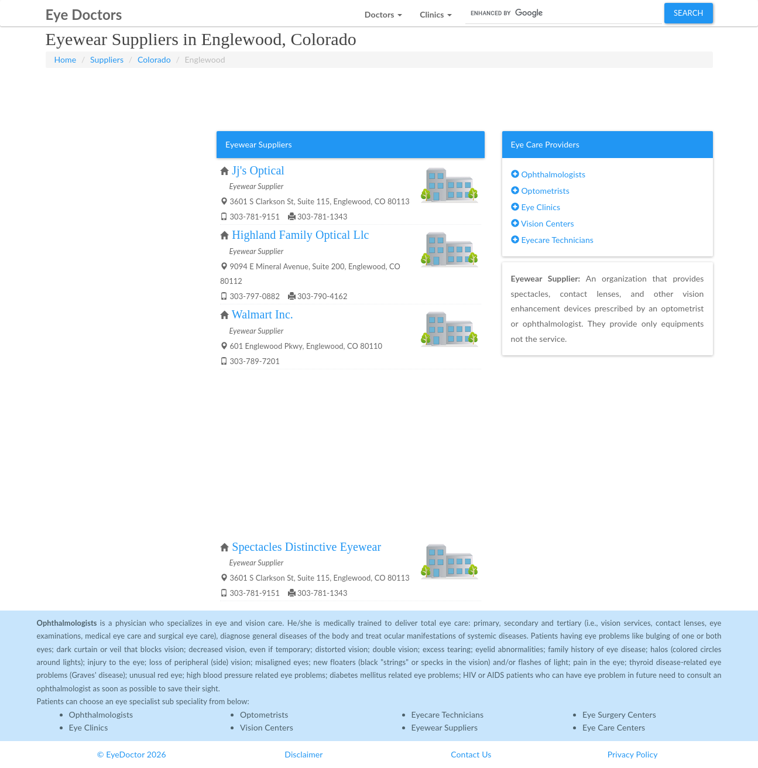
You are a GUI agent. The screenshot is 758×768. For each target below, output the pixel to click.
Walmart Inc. (262, 314)
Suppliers (107, 59)
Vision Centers (542, 223)
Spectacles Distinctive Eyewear (306, 546)
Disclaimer (303, 754)
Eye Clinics (536, 207)
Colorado (154, 59)
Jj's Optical (258, 170)
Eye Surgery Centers (619, 714)
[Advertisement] (379, 97)
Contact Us (471, 754)
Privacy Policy (633, 754)
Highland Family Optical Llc (300, 234)
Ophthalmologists (548, 174)
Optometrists (540, 191)
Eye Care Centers (613, 727)
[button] (383, 11)
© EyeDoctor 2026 (131, 754)
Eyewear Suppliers (444, 727)
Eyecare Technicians (552, 240)
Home (65, 59)
